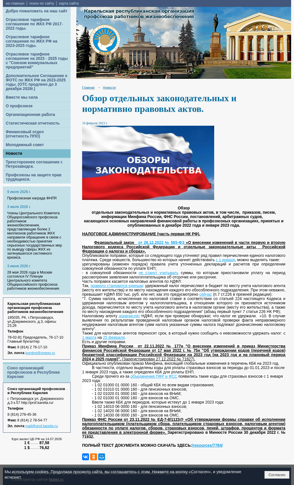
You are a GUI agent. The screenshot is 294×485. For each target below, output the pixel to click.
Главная (88, 87)
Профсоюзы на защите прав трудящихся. (33, 177)
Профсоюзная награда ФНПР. (32, 198)
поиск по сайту (41, 3)
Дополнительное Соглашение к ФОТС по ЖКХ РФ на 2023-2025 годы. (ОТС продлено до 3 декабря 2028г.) (36, 82)
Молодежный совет (25, 145)
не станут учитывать (158, 273)
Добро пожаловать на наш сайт (36, 11)
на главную (15, 3)
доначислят (129, 316)
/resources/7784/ (207, 445)
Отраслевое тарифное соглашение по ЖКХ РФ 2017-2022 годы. (34, 24)
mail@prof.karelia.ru (42, 426)
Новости (14, 153)
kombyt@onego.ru (40, 353)
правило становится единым (116, 286)
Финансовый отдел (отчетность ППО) (25, 134)
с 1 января (225, 260)
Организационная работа (30, 114)
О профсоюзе (19, 106)
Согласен (276, 475)
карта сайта (69, 3)
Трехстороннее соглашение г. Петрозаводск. (34, 164)
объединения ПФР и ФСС (153, 376)
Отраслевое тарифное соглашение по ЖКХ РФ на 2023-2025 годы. (31, 41)
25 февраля (114, 337)
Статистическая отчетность (33, 123)
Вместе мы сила (22, 97)
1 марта (89, 337)
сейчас (205, 294)
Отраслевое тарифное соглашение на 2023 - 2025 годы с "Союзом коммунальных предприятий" (37, 60)
